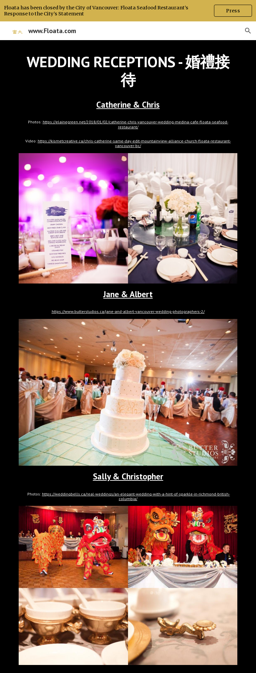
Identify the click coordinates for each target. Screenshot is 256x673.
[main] (128, 71)
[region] (128, 10)
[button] (248, 31)
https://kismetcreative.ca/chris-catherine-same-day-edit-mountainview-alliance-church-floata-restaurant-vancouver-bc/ (134, 143)
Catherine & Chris (128, 104)
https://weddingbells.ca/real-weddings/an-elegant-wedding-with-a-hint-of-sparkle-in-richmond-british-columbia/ (136, 496)
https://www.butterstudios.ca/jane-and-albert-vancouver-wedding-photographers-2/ (128, 311)
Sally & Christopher (128, 476)
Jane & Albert (128, 294)
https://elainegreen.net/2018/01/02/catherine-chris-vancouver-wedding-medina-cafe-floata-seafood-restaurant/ (135, 124)
